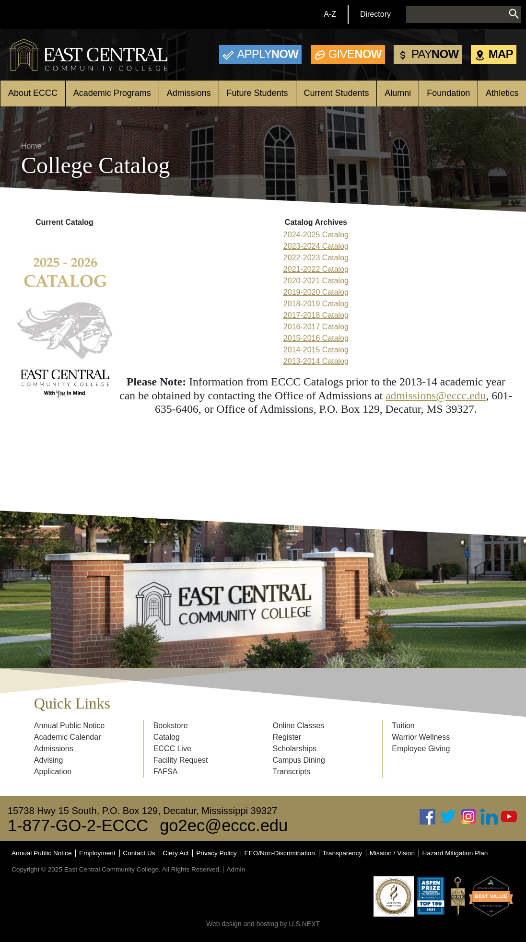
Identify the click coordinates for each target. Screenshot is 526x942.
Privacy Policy (216, 853)
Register (287, 737)
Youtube (509, 816)
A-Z (330, 14)
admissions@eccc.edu (436, 395)
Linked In (489, 816)
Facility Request (180, 760)
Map (501, 53)
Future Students (257, 93)
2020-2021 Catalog (316, 281)
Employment (97, 853)
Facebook (428, 816)
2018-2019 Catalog (316, 304)
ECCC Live (172, 748)
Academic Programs (112, 93)
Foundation (448, 93)
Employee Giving (421, 748)
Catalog (166, 737)
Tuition (403, 725)
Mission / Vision (392, 853)
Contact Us (139, 853)
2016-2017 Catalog (316, 327)
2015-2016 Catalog (316, 338)
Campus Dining (299, 760)
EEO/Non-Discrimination (280, 853)
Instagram (468, 816)
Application (52, 772)
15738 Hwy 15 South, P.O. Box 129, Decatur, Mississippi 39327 (142, 810)
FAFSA (165, 772)
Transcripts (292, 772)
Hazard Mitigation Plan (455, 853)
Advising (48, 760)
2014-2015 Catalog (316, 350)
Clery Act (175, 853)
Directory (375, 14)
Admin (235, 869)
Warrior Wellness (421, 737)
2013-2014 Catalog (316, 361)
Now (267, 53)
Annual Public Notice (69, 725)
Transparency (342, 853)
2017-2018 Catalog (316, 315)
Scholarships (295, 748)
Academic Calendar (67, 737)
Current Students (336, 93)
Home (31, 146)
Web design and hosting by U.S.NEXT (263, 924)
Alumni (398, 93)
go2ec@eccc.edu (224, 825)
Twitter (448, 816)
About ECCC (33, 93)
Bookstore (170, 725)
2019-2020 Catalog (316, 292)
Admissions (189, 93)
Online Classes (299, 725)
